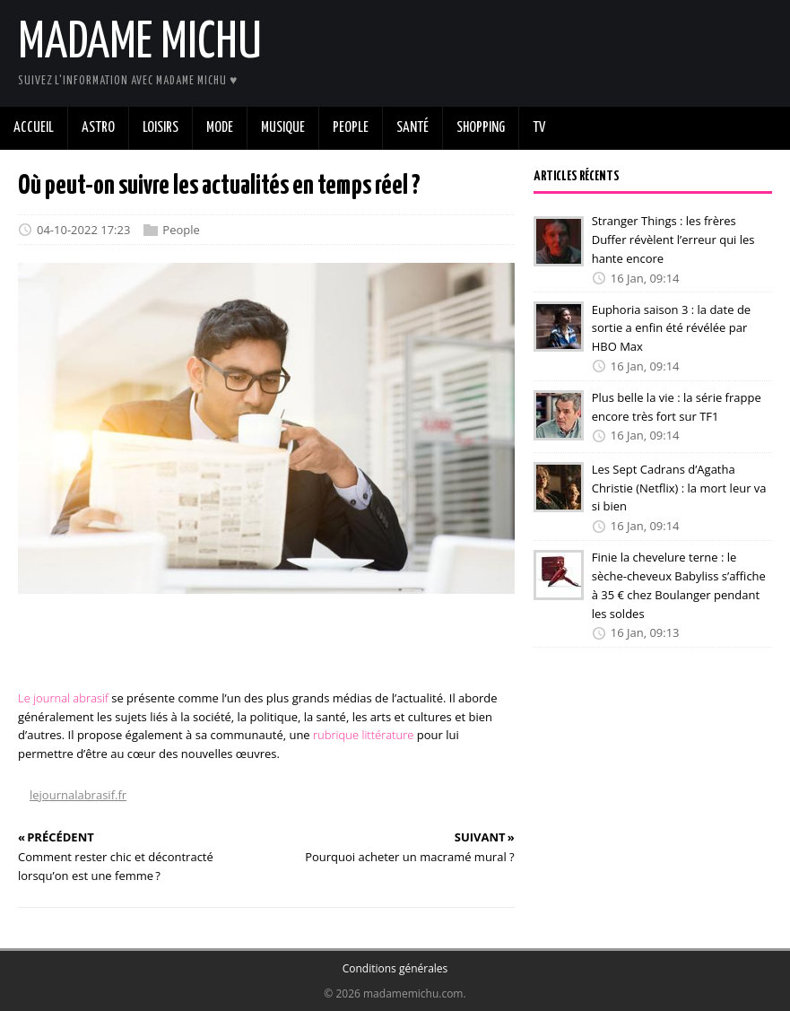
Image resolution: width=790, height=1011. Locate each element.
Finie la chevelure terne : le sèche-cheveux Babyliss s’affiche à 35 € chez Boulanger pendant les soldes (679, 585)
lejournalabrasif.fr (78, 795)
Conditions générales (395, 968)
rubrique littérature (363, 735)
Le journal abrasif (63, 698)
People (180, 230)
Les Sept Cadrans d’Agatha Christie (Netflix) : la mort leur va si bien (679, 488)
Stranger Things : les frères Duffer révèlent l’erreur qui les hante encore (673, 239)
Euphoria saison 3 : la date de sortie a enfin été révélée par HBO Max (671, 327)
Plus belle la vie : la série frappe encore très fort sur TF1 (676, 406)
